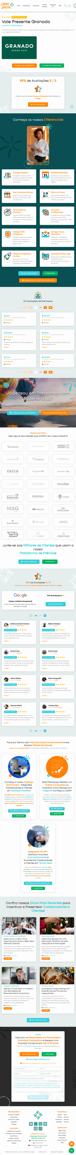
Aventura (66, 1117)
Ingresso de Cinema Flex (14, 1141)
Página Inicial (62, 1130)
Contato (69, 1152)
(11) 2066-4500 (29, 1054)
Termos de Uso (43, 1152)
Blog (62, 1142)
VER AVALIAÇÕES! (38, 104)
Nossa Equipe (62, 1135)
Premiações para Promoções (14, 1133)
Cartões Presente (14, 1138)
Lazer (65, 1114)
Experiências (13, 1136)
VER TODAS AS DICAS (38, 1020)
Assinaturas (58, 1119)
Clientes (14, 1143)
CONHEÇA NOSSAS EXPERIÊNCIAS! (23, 413)
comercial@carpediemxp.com (38, 1059)
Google (37, 99)
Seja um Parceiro (62, 1140)
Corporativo (62, 1138)
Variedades (14, 1122)
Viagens (60, 1114)
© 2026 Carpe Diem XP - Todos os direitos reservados (20, 1152)
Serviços (59, 1117)
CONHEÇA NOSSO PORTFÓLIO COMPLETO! (38, 280)
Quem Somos (62, 1133)
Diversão (66, 1119)
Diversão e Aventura (13, 1114)
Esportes (66, 1122)
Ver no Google (10, 630)
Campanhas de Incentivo (14, 1131)
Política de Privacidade (57, 1152)
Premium (13, 1124)
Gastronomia (13, 1117)
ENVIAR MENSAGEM (38, 1097)
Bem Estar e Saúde (14, 1119)
